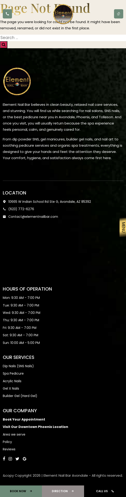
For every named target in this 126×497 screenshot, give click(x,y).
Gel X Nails (11, 388)
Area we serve (14, 434)
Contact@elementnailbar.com (30, 216)
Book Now (21, 491)
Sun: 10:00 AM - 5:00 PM (21, 342)
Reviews (9, 449)
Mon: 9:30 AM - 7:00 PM (21, 297)
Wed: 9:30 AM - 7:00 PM (21, 312)
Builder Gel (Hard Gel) (20, 396)
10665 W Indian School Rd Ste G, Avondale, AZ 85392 (47, 201)
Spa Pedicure (13, 373)
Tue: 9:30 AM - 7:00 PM (21, 305)
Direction (63, 491)
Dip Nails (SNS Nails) (18, 366)
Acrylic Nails (12, 381)
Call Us (105, 491)
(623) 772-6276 (18, 209)
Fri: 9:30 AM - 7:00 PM (19, 327)
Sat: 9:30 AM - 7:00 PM (20, 335)
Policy (7, 441)
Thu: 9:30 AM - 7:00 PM (21, 320)
